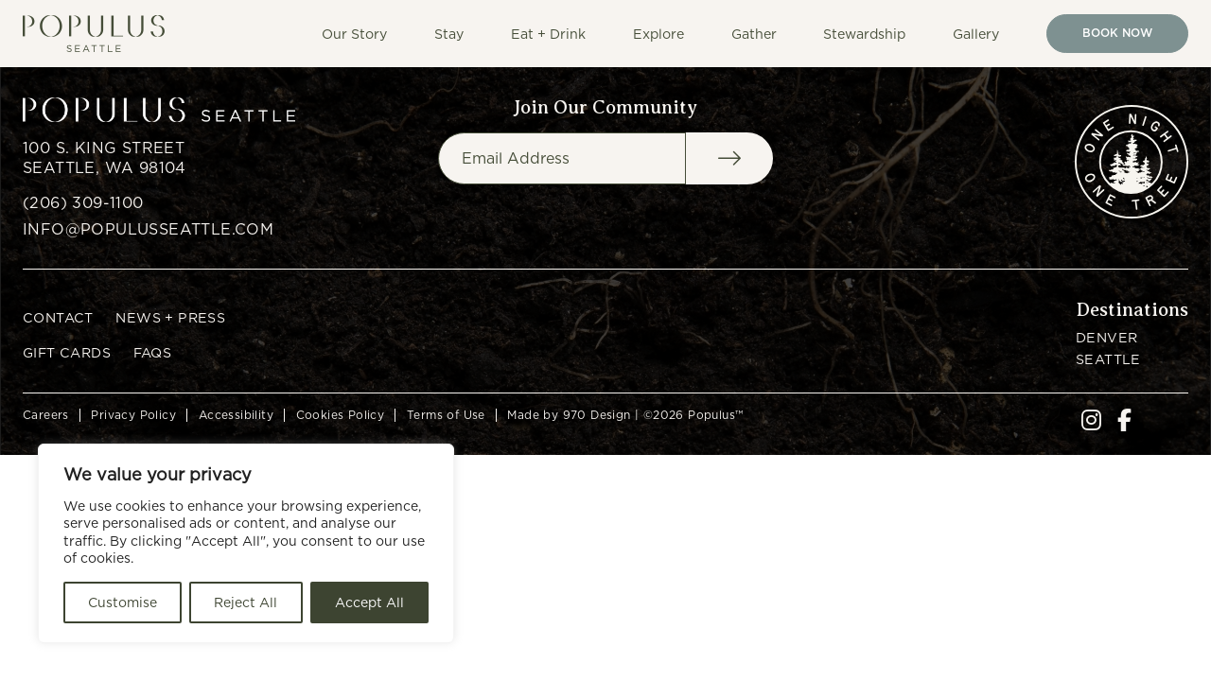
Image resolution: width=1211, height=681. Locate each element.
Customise (122, 602)
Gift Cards (67, 352)
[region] (246, 543)
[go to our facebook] (1124, 423)
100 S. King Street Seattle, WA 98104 (104, 158)
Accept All (369, 602)
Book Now (1117, 33)
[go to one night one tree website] (1131, 161)
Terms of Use (446, 415)
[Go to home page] (101, 33)
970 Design (597, 415)
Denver (1106, 337)
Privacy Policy (133, 415)
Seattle (1108, 359)
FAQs (152, 352)
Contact (58, 317)
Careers (46, 415)
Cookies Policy (340, 415)
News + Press (170, 317)
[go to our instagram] (1091, 423)
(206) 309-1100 (83, 203)
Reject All (245, 602)
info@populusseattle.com (148, 229)
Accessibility (236, 415)
